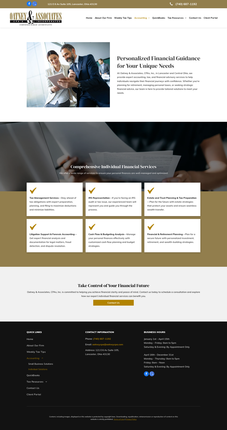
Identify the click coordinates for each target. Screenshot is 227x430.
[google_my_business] (34, 4)
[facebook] (29, 4)
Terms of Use (119, 419)
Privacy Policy (131, 419)
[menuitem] (88, 18)
